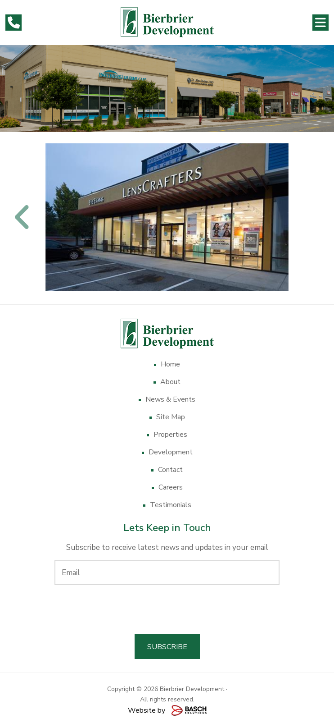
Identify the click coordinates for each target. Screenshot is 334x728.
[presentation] (167, 609)
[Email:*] (167, 572)
